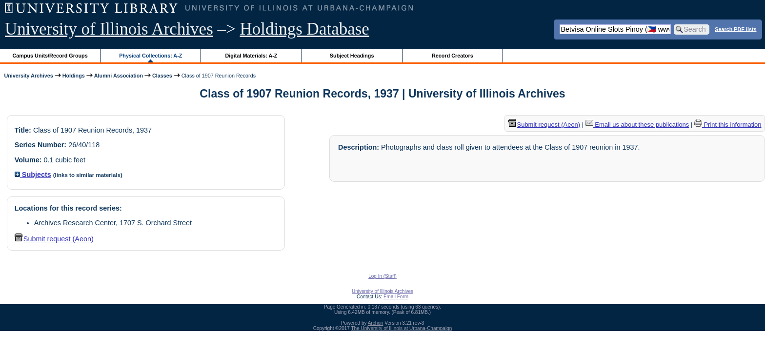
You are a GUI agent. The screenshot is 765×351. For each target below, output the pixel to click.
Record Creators (452, 55)
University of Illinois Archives (109, 29)
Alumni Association (118, 75)
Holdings (73, 75)
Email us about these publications (637, 124)
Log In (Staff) (382, 276)
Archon (375, 323)
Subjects (33, 174)
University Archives (28, 75)
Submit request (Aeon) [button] (54, 239)
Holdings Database (304, 29)
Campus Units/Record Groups (50, 55)
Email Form (395, 296)
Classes (162, 75)
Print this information (728, 124)
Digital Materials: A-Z (251, 55)
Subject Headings (352, 55)
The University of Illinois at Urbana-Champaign (401, 328)
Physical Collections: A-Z (150, 55)
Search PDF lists (735, 29)
